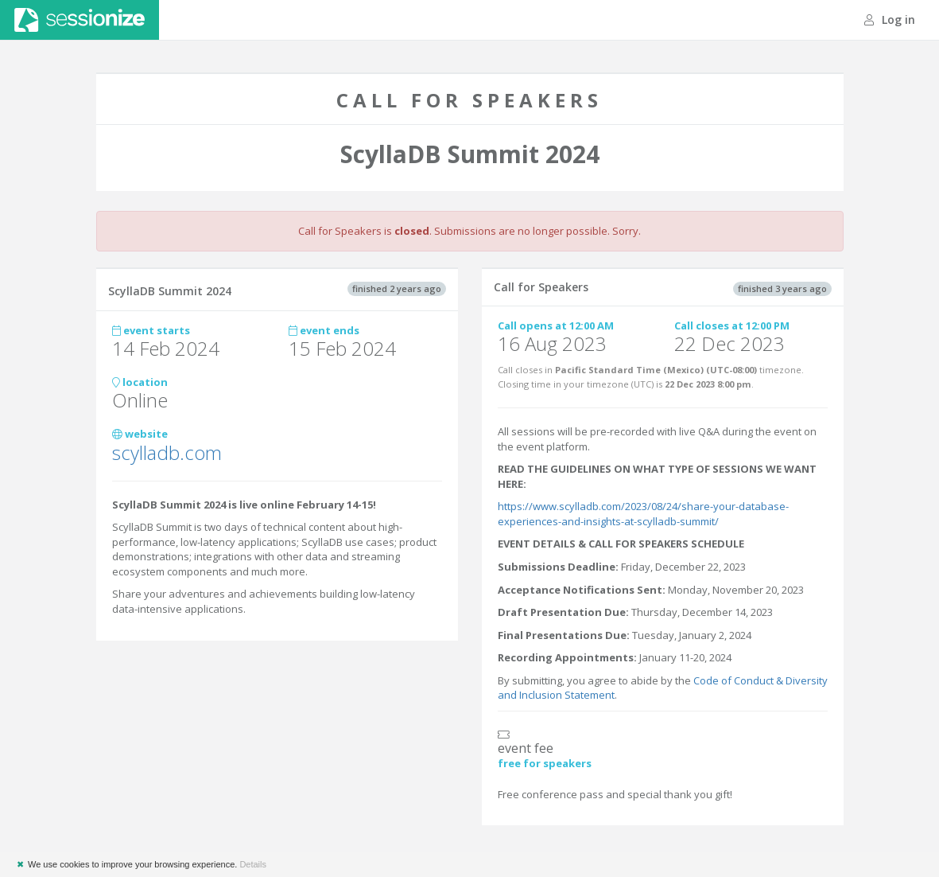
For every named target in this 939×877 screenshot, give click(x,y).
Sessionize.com (79, 20)
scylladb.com (167, 452)
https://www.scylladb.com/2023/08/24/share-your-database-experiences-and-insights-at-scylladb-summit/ (643, 513)
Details (252, 864)
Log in (889, 19)
